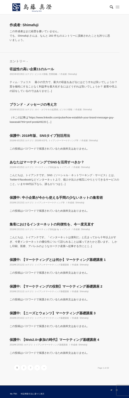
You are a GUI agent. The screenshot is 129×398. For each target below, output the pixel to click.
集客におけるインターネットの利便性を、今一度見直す (52, 224)
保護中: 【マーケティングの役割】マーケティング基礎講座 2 (56, 286)
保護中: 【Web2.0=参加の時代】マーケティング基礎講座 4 (54, 340)
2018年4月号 (41, 140)
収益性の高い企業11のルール (32, 69)
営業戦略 (53, 74)
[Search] (109, 7)
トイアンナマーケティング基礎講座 (52, 265)
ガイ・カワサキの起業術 (46, 109)
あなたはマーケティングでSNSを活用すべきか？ (47, 162)
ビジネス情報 (41, 74)
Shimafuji (72, 74)
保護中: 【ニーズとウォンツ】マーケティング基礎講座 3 (52, 313)
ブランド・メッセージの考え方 (33, 104)
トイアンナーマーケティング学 (63, 140)
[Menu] (117, 7)
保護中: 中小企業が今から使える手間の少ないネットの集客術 (56, 197)
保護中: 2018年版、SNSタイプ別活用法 (40, 136)
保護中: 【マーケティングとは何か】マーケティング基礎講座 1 (58, 260)
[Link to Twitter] (111, 390)
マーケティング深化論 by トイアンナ (52, 167)
